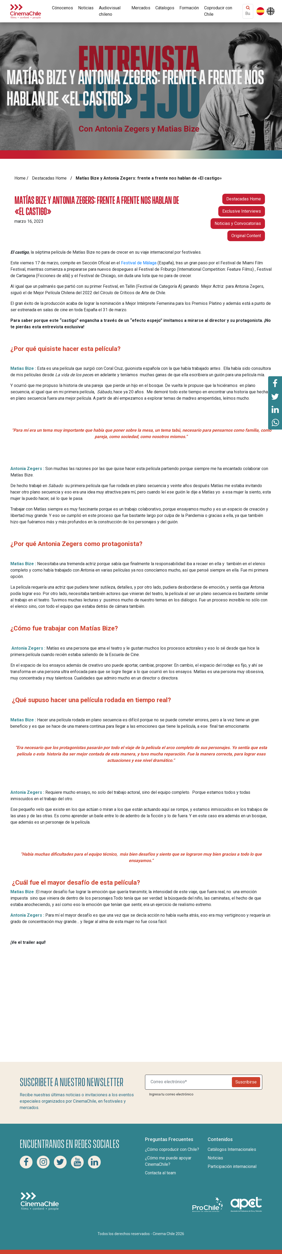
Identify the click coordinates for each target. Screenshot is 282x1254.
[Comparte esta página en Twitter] (275, 396)
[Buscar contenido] (248, 13)
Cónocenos (62, 7)
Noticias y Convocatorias (238, 223)
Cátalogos (164, 7)
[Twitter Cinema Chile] (60, 1162)
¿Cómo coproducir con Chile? (172, 1149)
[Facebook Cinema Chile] (26, 1162)
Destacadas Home (49, 178)
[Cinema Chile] (25, 10)
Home (20, 178)
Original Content (246, 235)
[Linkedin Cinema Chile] (94, 1162)
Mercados (140, 7)
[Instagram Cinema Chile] (43, 1162)
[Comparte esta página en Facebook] (275, 383)
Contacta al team (160, 1172)
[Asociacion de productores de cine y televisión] (246, 1204)
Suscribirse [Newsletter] (246, 1082)
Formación (189, 7)
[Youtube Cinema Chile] (77, 1162)
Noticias (86, 7)
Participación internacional (232, 1166)
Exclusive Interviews (241, 211)
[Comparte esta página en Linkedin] (275, 409)
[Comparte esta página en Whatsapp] (275, 423)
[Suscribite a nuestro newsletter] (189, 1082)
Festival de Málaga (138, 262)
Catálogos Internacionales (232, 1149)
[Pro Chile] (208, 1204)
